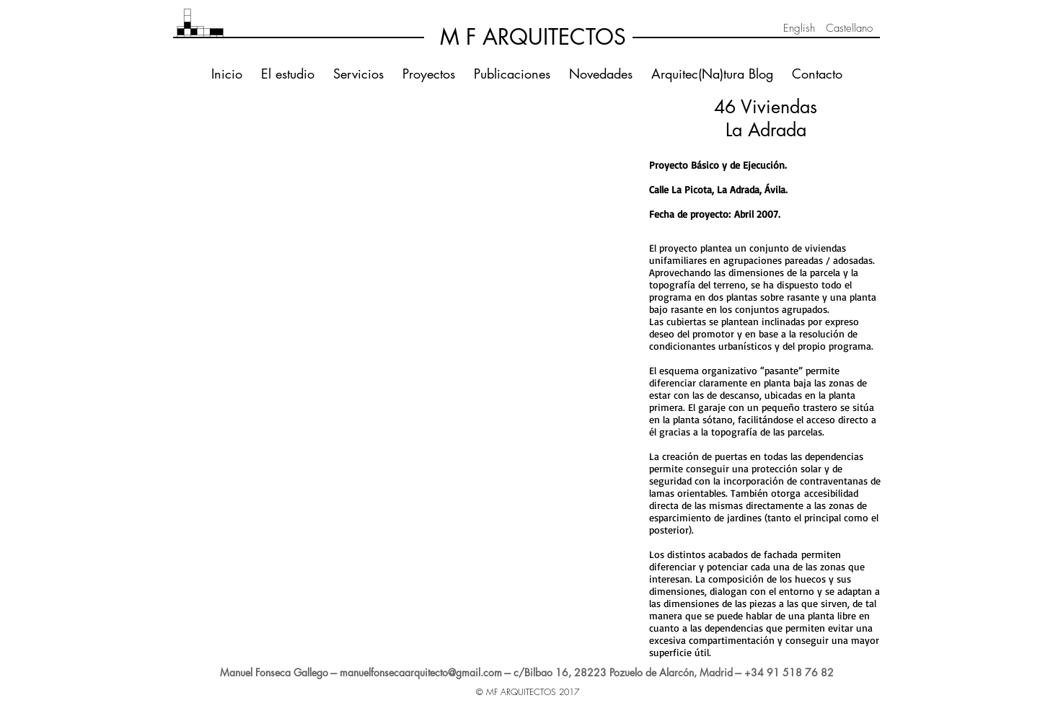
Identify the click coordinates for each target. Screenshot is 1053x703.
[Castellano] (849, 28)
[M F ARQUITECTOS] (533, 37)
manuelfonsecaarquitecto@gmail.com (421, 672)
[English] (799, 28)
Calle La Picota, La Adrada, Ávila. (718, 189)
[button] (288, 149)
